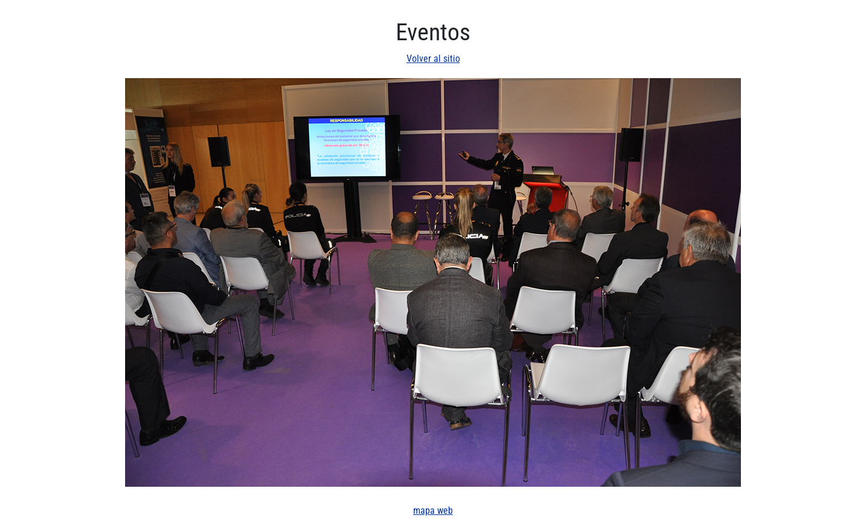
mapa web (433, 510)
